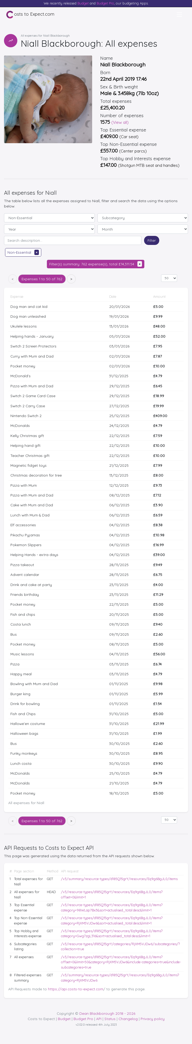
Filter (152, 240)
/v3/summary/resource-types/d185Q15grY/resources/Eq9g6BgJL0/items (119, 879)
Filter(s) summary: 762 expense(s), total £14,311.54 (95, 264)
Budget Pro (105, 3)
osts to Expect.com (30, 15)
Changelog (128, 1018)
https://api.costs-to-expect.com (75, 989)
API (98, 1018)
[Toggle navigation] (179, 14)
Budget (83, 3)
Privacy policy (153, 1018)
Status (110, 1018)
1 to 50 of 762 (42, 279)
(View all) (120, 122)
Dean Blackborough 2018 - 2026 (107, 1013)
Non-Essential (23, 252)
